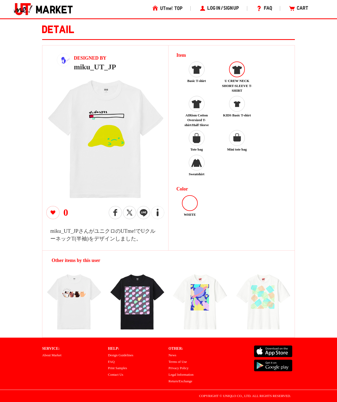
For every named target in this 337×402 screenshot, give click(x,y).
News (172, 355)
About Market (51, 355)
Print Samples (117, 368)
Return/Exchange (180, 381)
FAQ (111, 362)
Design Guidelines (120, 355)
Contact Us (115, 375)
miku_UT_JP (95, 67)
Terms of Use (177, 362)
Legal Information (181, 375)
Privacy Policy (178, 368)
